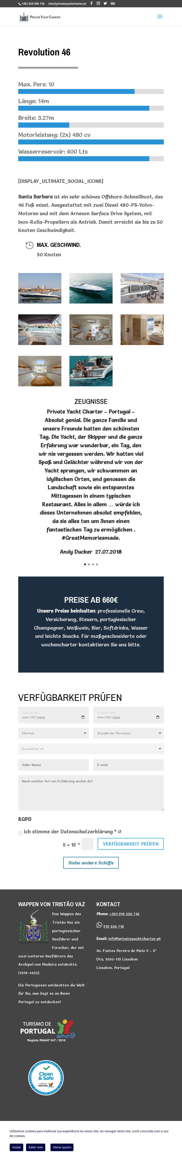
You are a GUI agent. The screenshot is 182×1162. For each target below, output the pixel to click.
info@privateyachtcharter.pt (134, 938)
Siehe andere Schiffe (91, 863)
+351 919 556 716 (33, 3)
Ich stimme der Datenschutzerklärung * (70, 832)
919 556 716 (113, 926)
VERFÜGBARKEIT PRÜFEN (131, 844)
